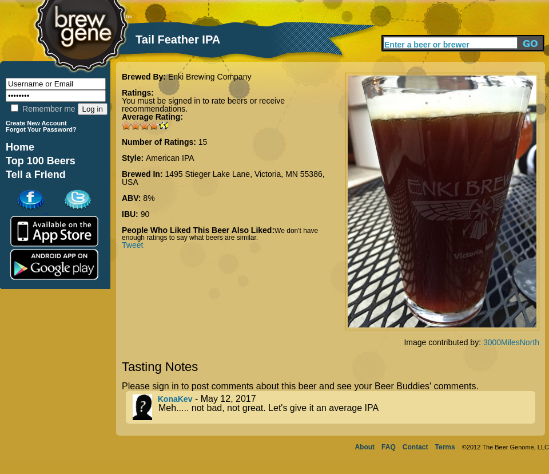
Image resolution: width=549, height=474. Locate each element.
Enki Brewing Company (210, 76)
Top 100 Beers (40, 161)
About (365, 447)
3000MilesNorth (511, 342)
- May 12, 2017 (334, 407)
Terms (445, 447)
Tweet (132, 245)
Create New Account (36, 123)
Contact (415, 447)
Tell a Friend (36, 174)
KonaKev (175, 399)
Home (20, 147)
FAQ (388, 447)
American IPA (170, 158)
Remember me (43, 108)
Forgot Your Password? (41, 129)
